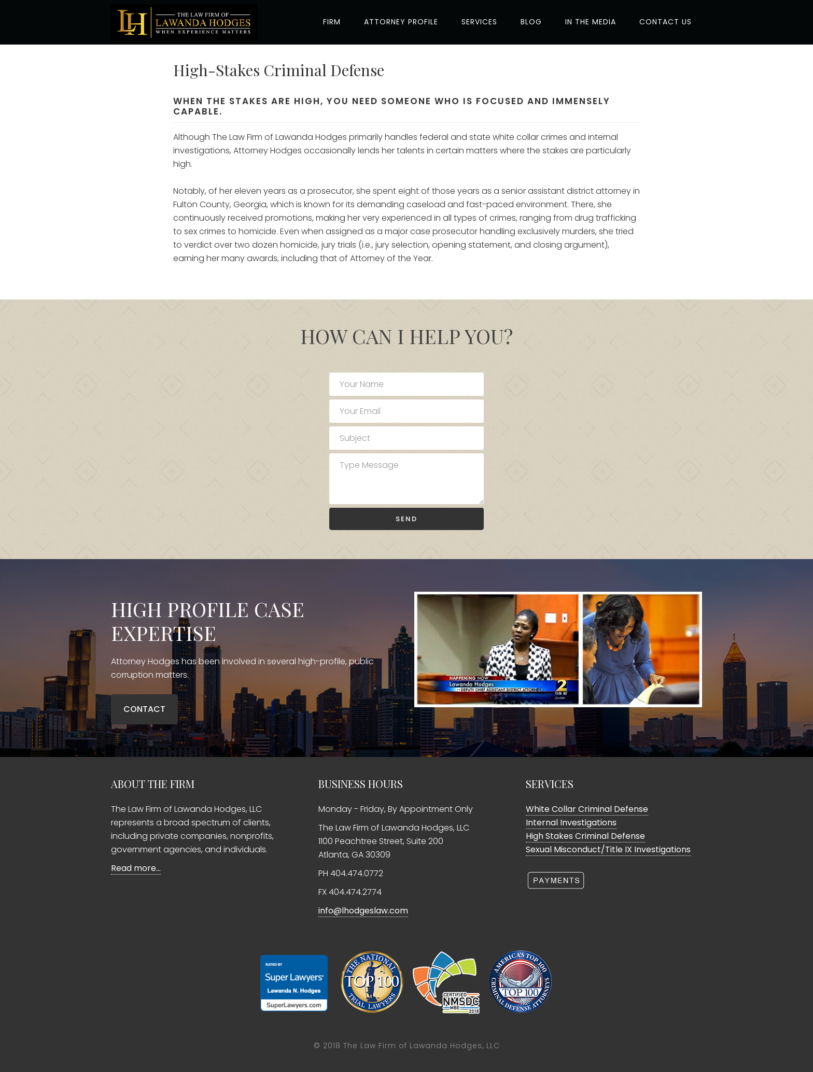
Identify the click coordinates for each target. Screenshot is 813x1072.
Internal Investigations (571, 822)
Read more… (136, 868)
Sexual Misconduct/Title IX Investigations (608, 849)
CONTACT (144, 709)
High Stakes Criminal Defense (585, 836)
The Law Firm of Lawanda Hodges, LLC (421, 1045)
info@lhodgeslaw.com (363, 911)
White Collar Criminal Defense (587, 809)
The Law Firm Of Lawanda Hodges (189, 22)
